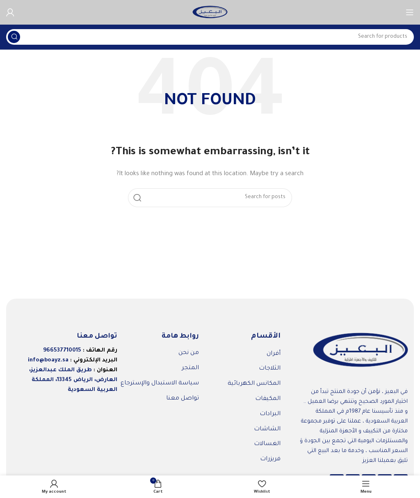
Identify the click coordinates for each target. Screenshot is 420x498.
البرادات (270, 414)
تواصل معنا (182, 398)
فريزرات (270, 459)
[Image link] (360, 351)
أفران (274, 354)
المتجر (190, 368)
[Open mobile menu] (410, 12)
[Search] (210, 37)
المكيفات (268, 399)
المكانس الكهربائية (254, 384)
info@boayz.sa (48, 360)
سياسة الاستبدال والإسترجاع (160, 383)
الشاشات (267, 429)
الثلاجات (270, 369)
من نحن (188, 353)
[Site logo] (210, 12)
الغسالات (267, 444)
